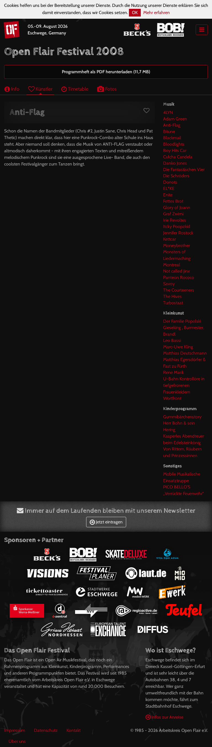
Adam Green (175, 118)
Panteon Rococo (178, 277)
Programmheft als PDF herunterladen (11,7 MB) (106, 71)
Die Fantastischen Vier (184, 169)
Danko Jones (175, 163)
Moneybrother (176, 245)
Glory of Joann (176, 207)
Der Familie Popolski (182, 321)
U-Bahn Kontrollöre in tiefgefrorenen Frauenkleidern (184, 385)
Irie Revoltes (174, 220)
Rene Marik (173, 372)
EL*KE (168, 188)
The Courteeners (178, 290)
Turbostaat (173, 302)
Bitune (169, 131)
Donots (170, 182)
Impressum (14, 730)
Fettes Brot (173, 201)
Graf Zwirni (173, 213)
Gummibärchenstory (182, 416)
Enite (168, 194)
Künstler (40, 89)
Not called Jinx (176, 271)
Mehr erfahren (156, 12)
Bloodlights (173, 144)
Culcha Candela (177, 156)
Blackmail (172, 137)
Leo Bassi (172, 340)
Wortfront (172, 398)
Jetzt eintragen (106, 522)
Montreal (171, 264)
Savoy (169, 283)
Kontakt (74, 730)
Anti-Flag (171, 125)
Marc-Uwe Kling (178, 346)
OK (135, 12)
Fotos (106, 89)
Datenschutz (46, 730)
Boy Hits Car (174, 150)
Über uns (17, 741)
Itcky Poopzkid (176, 226)
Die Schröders (176, 175)
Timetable (74, 89)
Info (11, 89)
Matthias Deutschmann (185, 353)
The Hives (172, 296)
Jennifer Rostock (178, 232)
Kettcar (169, 239)
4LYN (168, 112)
